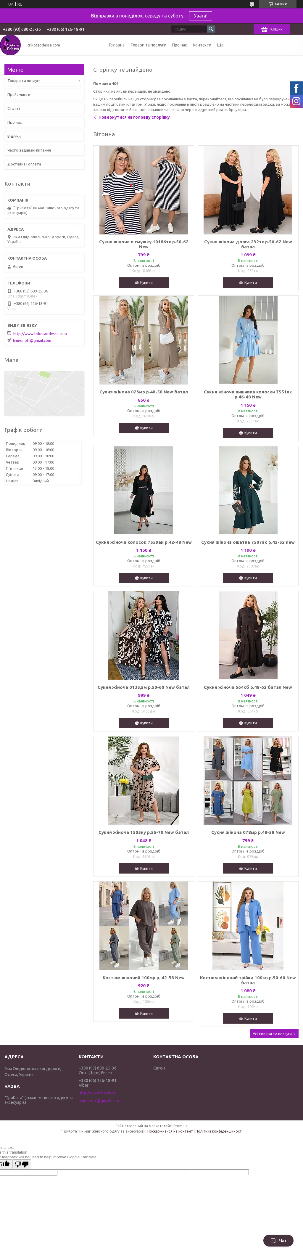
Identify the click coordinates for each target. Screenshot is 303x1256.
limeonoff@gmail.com (32, 340)
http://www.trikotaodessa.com (40, 334)
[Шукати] (211, 29)
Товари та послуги (148, 45)
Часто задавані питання (29, 150)
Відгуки (14, 136)
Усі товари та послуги (272, 1034)
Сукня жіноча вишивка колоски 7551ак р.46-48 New (248, 394)
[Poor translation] (21, 1164)
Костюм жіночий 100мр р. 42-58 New (144, 977)
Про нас (179, 45)
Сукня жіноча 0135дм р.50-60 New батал (144, 687)
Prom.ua (180, 1126)
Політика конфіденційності (219, 1131)
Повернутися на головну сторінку (134, 117)
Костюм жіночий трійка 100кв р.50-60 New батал (248, 980)
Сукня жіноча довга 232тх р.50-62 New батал (248, 244)
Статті (13, 108)
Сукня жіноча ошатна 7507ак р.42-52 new (248, 542)
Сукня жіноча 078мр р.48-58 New (248, 832)
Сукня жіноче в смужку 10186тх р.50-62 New (143, 244)
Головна (117, 45)
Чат (278, 1240)
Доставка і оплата (24, 164)
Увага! (200, 15)
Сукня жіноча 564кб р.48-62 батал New (248, 687)
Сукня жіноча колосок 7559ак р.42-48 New (144, 542)
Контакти (202, 45)
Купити (146, 282)
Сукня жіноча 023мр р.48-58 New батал (143, 391)
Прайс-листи (18, 94)
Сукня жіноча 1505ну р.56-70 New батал (144, 832)
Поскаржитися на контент (170, 1131)
